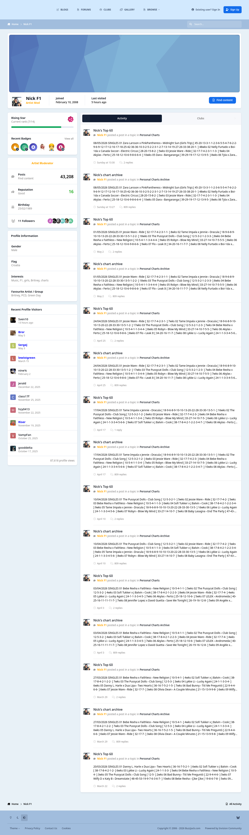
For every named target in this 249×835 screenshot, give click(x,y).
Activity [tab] (122, 118)
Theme (15, 828)
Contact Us (51, 828)
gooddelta (25, 447)
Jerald (22, 383)
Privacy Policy (32, 828)
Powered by (223, 828)
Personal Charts (150, 135)
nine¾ (22, 370)
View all (69, 138)
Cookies (66, 828)
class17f (23, 396)
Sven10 (23, 319)
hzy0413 (24, 409)
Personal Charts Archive (155, 179)
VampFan (24, 435)
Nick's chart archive (108, 175)
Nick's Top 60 (103, 130)
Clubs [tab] (200, 118)
